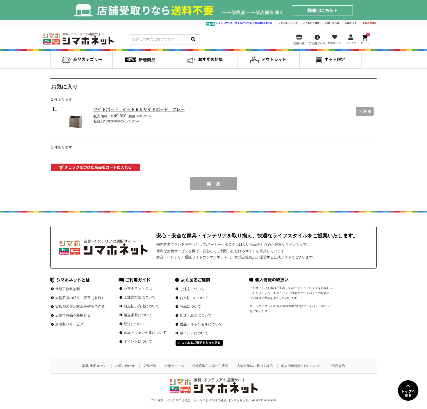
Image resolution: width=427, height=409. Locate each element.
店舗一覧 (149, 366)
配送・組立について (196, 315)
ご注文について (192, 289)
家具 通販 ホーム (94, 366)
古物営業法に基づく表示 (255, 366)
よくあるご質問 (311, 23)
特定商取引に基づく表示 (210, 366)
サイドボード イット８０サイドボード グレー (139, 109)
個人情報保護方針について (300, 366)
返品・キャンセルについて (145, 332)
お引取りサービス (69, 324)
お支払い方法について (141, 306)
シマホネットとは (287, 23)
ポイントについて (138, 341)
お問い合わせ (332, 23)
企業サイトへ (174, 366)
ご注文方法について (140, 297)
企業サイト (351, 23)
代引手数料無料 (67, 289)
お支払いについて (194, 298)
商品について (190, 306)
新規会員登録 (369, 23)
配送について (134, 324)
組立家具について (138, 315)
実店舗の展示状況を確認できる (80, 306)
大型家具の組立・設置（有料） (80, 298)
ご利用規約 (337, 366)
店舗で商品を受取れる (73, 315)
